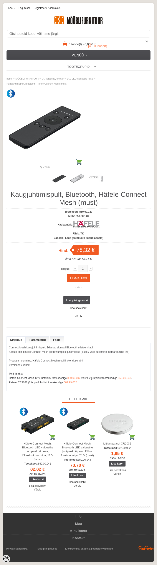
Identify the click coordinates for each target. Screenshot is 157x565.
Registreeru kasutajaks (46, 8)
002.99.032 (70, 382)
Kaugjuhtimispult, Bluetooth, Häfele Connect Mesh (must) (37, 83)
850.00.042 (74, 378)
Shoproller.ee (146, 548)
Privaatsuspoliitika (16, 548)
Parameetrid (38, 339)
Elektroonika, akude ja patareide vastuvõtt (89, 548)
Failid (57, 339)
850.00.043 (124, 378)
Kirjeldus (16, 339)
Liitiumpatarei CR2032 (117, 443)
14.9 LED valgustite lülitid (79, 78)
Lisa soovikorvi (78, 308)
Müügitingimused (47, 548)
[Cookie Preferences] (6, 559)
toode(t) (97, 46)
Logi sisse (24, 8)
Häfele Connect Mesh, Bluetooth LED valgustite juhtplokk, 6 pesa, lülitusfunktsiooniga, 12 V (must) (37, 451)
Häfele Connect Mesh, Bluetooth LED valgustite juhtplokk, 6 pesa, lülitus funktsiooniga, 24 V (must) (77, 449)
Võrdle (78, 316)
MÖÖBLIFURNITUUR (27, 78)
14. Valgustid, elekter (52, 78)
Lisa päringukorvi (77, 300)
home (10, 78)
